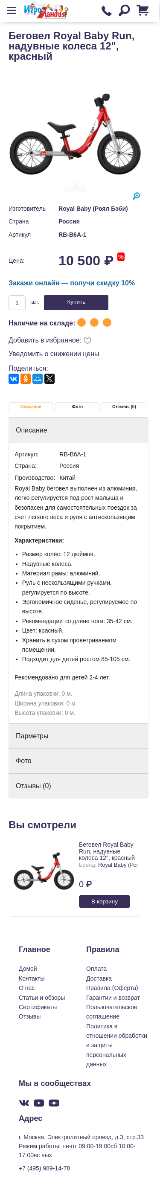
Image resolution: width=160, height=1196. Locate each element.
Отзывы (30, 1016)
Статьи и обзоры (42, 997)
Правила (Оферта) (112, 987)
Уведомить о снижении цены (54, 353)
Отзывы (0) (124, 406)
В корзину (104, 901)
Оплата (96, 968)
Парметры (32, 736)
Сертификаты (38, 1007)
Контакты (31, 978)
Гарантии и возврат (113, 997)
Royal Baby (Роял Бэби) (93, 208)
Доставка (99, 978)
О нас (27, 987)
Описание (30, 406)
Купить (76, 302)
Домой (28, 968)
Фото (77, 406)
